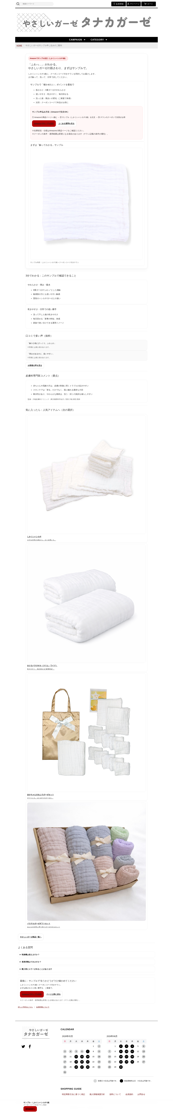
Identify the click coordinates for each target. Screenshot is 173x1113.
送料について (115, 1094)
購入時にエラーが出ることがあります (37, 969)
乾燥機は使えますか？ (30, 955)
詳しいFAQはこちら (25, 1007)
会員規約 (129, 1094)
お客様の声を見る (35, 365)
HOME (19, 45)
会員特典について (42, 1007)
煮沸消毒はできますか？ (31, 962)
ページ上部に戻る (53, 994)
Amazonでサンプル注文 (44, 124)
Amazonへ (30, 1109)
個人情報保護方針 (97, 1094)
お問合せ (141, 1094)
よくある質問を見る (66, 124)
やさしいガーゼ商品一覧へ (30, 937)
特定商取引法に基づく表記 (73, 1094)
